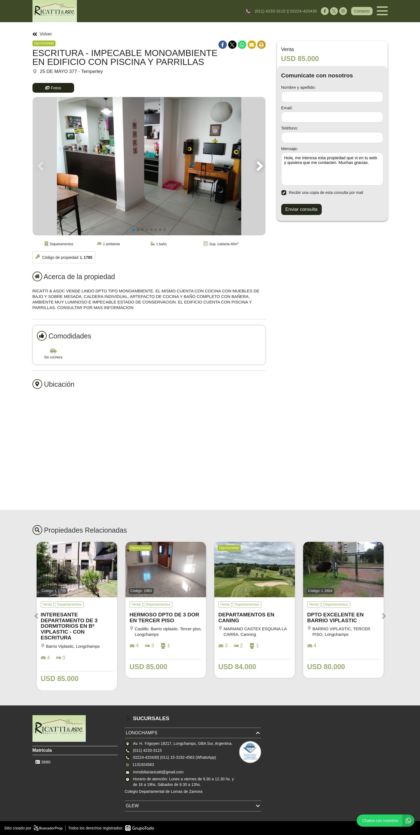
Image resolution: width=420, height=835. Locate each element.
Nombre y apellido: (298, 87)
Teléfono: (289, 128)
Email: (287, 107)
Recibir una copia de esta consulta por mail (322, 192)
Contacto (361, 11)
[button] (259, 166)
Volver (42, 34)
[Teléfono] (332, 137)
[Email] (332, 117)
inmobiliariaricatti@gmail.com (158, 772)
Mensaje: (289, 148)
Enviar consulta (301, 209)
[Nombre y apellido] (332, 96)
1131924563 (143, 764)
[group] (149, 166)
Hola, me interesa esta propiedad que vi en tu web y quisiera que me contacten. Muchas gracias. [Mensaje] (332, 169)
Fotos (53, 87)
